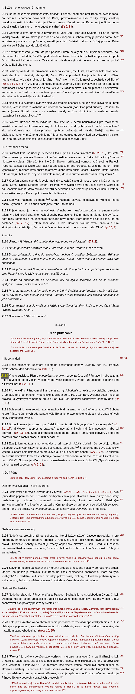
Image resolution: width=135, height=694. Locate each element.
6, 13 (67, 26)
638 (121, 491)
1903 (122, 129)
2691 (122, 668)
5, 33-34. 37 (12, 83)
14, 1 (110, 227)
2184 (122, 428)
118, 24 (81, 478)
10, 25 (46, 630)
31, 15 (46, 369)
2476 (122, 51)
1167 (122, 594)
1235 (122, 184)
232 (121, 152)
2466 (122, 91)
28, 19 (99, 153)
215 (121, 36)
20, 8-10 (104, 342)
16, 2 (82, 491)
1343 (122, 621)
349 (121, 499)
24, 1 (94, 491)
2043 (122, 608)
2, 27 (96, 451)
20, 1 (106, 491)
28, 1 (69, 491)
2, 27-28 (27, 351)
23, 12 (21, 432)
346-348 (123, 358)
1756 (122, 59)
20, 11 (26, 384)
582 (121, 442)
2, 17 (21, 223)
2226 (122, 672)
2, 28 (37, 464)
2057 (122, 375)
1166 (122, 535)
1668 (122, 188)
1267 (122, 156)
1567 (122, 656)
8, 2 (92, 241)
